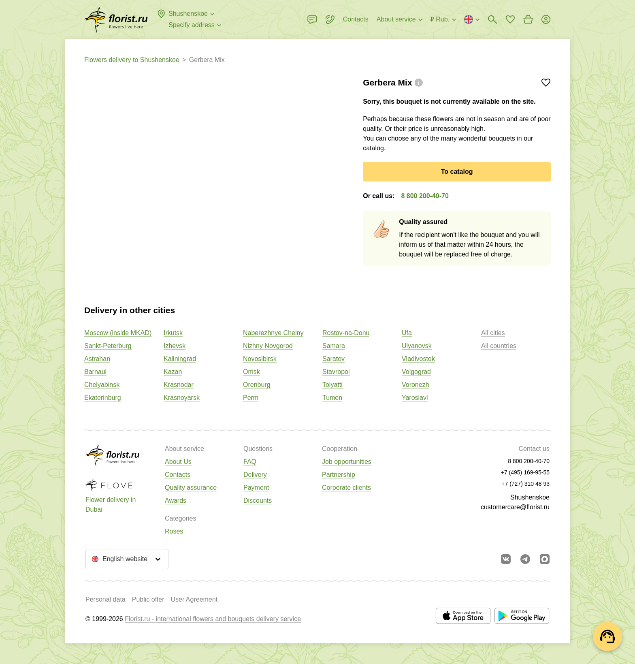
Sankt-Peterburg (108, 345)
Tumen (332, 397)
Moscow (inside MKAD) (117, 332)
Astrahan (97, 358)
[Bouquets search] (492, 19)
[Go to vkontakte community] (506, 559)
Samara (333, 345)
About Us (178, 461)
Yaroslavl (415, 397)
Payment (256, 487)
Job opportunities (346, 461)
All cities (493, 332)
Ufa (407, 332)
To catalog (457, 171)
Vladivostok (418, 358)
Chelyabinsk (101, 384)
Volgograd (416, 371)
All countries (498, 345)
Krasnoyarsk (182, 397)
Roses (174, 531)
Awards (175, 500)
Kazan (173, 371)
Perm (250, 397)
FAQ (249, 461)
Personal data (105, 599)
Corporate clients (346, 487)
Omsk (251, 371)
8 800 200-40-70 (424, 195)
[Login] (546, 19)
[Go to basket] (528, 19)
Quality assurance (191, 487)
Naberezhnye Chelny (273, 332)
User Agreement (193, 599)
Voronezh (415, 384)
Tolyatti (332, 384)
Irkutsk (173, 332)
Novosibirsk (260, 358)
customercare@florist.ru (515, 507)
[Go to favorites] (510, 19)
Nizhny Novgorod (268, 345)
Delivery (255, 474)
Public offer (148, 599)
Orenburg (257, 384)
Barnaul (95, 371)
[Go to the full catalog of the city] (116, 19)
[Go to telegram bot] (525, 559)
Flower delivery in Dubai (110, 504)
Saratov (333, 358)
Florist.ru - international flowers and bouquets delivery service (213, 618)
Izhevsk (174, 345)
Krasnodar (179, 384)
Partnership (338, 474)
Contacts (177, 474)
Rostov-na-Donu (346, 332)
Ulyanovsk (417, 345)
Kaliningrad (180, 358)
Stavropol (336, 371)
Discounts (257, 500)
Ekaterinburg (102, 397)
